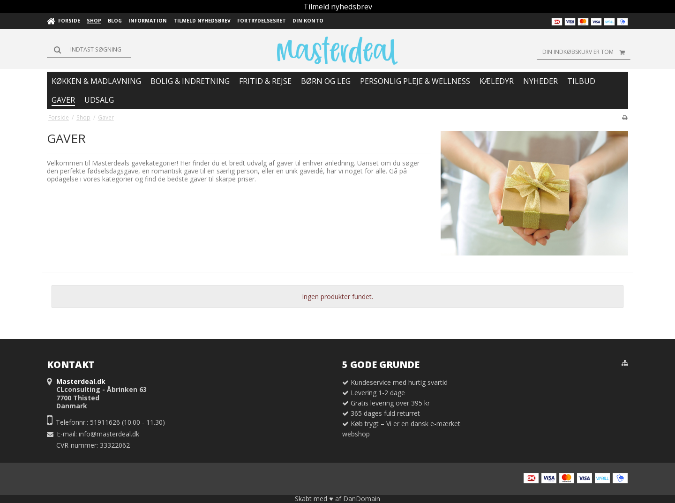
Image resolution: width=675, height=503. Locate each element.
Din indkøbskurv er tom (586, 52)
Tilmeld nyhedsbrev (337, 6)
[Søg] (89, 49)
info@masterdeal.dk (109, 433)
